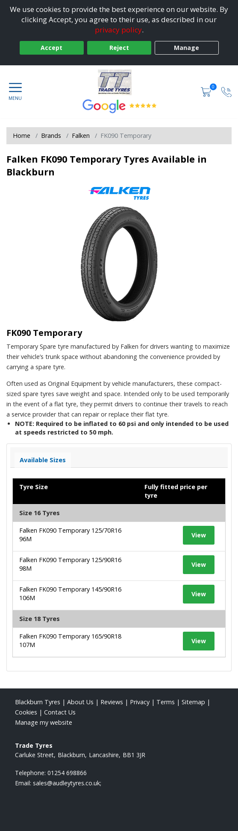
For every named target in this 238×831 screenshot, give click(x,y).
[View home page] (119, 82)
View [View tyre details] (198, 535)
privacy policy (118, 30)
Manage (186, 48)
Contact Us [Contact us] (60, 712)
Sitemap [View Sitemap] (193, 702)
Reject (119, 48)
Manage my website (43, 722)
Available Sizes (43, 460)
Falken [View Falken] (81, 135)
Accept (51, 48)
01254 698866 (67, 773)
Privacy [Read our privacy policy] (140, 702)
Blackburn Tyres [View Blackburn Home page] (37, 702)
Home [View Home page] (21, 135)
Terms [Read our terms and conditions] (165, 702)
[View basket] (207, 91)
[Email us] (67, 783)
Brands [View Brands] (51, 135)
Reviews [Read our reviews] (111, 702)
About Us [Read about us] (80, 702)
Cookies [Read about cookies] (26, 712)
